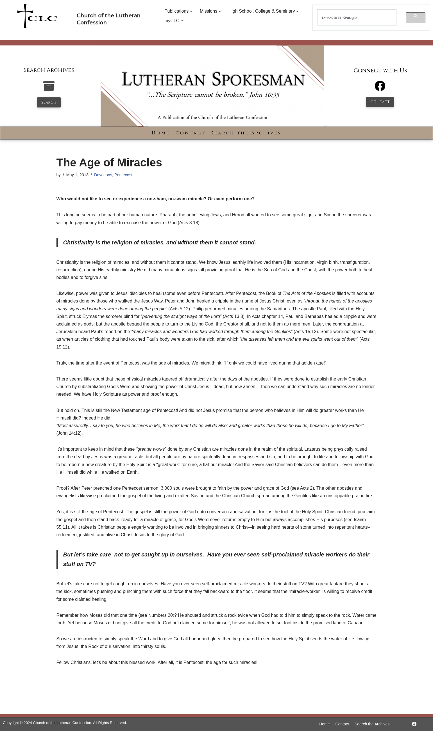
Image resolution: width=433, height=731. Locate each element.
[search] (352, 17)
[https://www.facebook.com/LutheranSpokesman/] (414, 724)
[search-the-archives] (49, 89)
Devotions (103, 175)
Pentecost (123, 175)
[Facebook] (380, 88)
